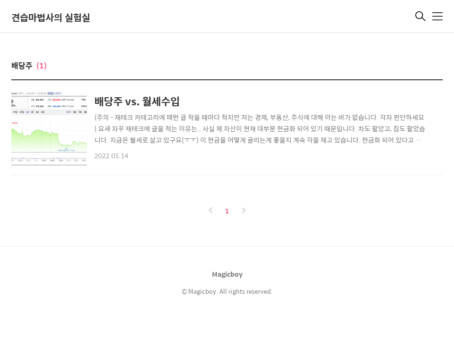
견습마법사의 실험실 (50, 17)
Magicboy (227, 274)
